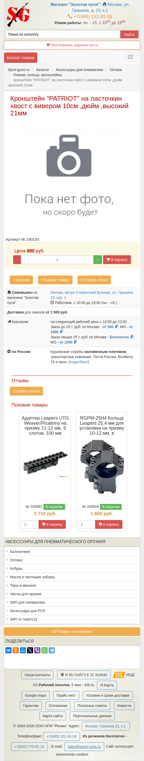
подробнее (79, 362)
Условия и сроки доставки (107, 695)
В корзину (117, 260)
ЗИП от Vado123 (23, 619)
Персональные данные (92, 716)
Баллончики (20, 552)
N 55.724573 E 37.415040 (83, 675)
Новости (124, 706)
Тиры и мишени (23, 585)
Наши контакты (37, 675)
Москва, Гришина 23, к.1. (106, 726)
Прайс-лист (66, 695)
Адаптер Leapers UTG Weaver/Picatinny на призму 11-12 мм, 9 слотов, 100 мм (45, 425)
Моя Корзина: (72, 45)
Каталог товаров (20, 58)
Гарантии (31, 706)
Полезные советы (92, 706)
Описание (21, 280)
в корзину (52, 524)
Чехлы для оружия (25, 594)
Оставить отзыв (94, 280)
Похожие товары (55, 280)
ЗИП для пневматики (27, 602)
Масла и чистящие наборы (32, 577)
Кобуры (16, 568)
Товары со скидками (72, 632)
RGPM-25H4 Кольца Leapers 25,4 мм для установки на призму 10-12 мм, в (102, 425)
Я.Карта (106, 685)
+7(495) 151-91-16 (90, 16)
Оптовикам (58, 706)
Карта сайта (53, 716)
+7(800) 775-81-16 (29, 747)
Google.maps (35, 695)
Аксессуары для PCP (27, 611)
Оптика (16, 560)
